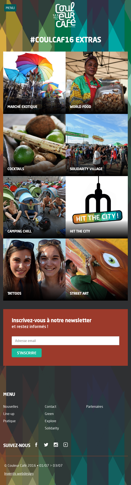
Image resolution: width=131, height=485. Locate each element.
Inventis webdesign (19, 473)
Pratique (9, 421)
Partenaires (94, 406)
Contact (50, 406)
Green (49, 414)
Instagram (56, 445)
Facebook (37, 445)
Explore (50, 421)
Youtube (66, 445)
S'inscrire (26, 352)
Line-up (8, 414)
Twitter (47, 445)
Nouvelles (10, 406)
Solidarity (52, 428)
